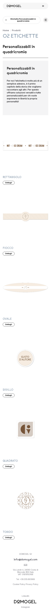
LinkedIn (25, 596)
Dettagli (8, 183)
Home (6, 30)
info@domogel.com (25, 559)
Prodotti (16, 30)
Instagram (25, 607)
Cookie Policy (19, 584)
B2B (25, 565)
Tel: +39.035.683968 (25, 579)
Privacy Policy (32, 584)
